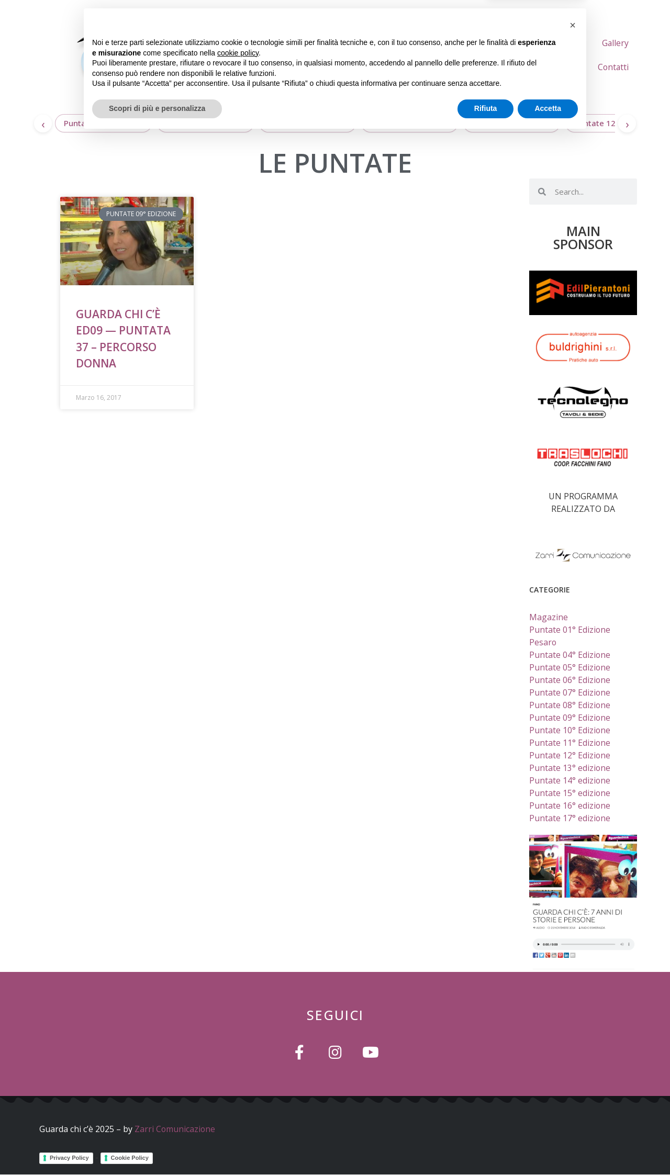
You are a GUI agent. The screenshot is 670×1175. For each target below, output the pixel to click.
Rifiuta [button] (485, 1146)
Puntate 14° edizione (409, 123)
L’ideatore (609, 43)
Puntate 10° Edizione (570, 730)
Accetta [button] (547, 1146)
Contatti (613, 67)
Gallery (562, 67)
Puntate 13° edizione (511, 123)
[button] (572, 1063)
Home (433, 43)
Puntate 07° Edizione (570, 692)
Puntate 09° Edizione (570, 717)
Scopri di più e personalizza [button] (157, 1146)
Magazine (548, 617)
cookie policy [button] (238, 1091)
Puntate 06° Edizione (570, 680)
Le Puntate (547, 43)
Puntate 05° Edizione (570, 667)
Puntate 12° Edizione (613, 123)
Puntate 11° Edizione (570, 742)
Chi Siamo (485, 43)
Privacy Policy (69, 1157)
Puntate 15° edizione (307, 123)
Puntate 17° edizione (103, 123)
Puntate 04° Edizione (570, 655)
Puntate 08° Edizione (570, 705)
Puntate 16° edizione (205, 123)
